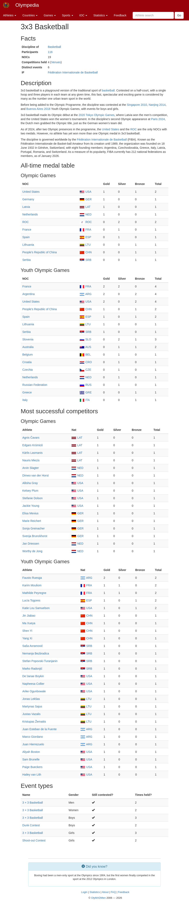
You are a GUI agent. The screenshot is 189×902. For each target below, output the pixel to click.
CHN (86, 252)
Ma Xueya (28, 623)
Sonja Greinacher (33, 528)
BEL (85, 354)
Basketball (54, 46)
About (105, 892)
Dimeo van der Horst (35, 475)
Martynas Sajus (32, 706)
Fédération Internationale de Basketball (73, 72)
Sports (67, 15)
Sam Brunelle (31, 759)
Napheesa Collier (33, 683)
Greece (27, 392)
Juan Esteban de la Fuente (39, 729)
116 (50, 52)
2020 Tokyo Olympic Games (96, 115)
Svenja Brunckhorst (34, 536)
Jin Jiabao (28, 615)
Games (50, 15)
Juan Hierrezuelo (33, 744)
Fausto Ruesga (32, 577)
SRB (85, 259)
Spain (26, 237)
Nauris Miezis (31, 460)
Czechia (27, 369)
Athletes (9, 15)
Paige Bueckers (32, 767)
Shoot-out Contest (34, 840)
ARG (85, 294)
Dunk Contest (31, 825)
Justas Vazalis (31, 714)
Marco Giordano (32, 736)
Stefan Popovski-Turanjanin (39, 661)
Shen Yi (27, 630)
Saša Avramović (32, 646)
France (26, 229)
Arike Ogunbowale (34, 691)
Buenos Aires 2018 (38, 108)
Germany (28, 199)
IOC (83, 15)
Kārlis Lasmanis (32, 452)
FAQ (113, 892)
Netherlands (30, 214)
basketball (108, 90)
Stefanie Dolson (32, 498)
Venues (56, 62)
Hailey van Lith (31, 774)
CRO (86, 362)
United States (110, 129)
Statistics (100, 15)
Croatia (27, 362)
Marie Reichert (31, 521)
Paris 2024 (158, 119)
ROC (133, 129)
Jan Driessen (30, 543)
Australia (27, 347)
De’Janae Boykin (33, 676)
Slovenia (27, 339)
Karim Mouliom (31, 585)
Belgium (27, 354)
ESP (85, 237)
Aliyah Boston (31, 751)
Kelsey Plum (30, 490)
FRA (85, 229)
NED (85, 214)
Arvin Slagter (30, 468)
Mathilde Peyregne (34, 593)
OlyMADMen (98, 897)
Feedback (120, 15)
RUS (85, 384)
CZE (85, 369)
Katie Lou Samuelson (36, 608)
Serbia (26, 259)
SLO (85, 339)
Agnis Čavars (30, 437)
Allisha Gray (30, 483)
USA (85, 191)
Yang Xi (27, 638)
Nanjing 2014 (157, 104)
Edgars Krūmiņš (32, 445)
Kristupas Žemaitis (34, 721)
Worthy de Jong (32, 551)
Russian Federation (34, 384)
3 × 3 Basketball (32, 802)
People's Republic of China (39, 252)
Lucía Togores (31, 600)
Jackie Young (30, 505)
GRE (86, 392)
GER (86, 199)
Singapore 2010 (137, 104)
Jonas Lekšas (31, 698)
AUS (85, 347)
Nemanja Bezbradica (35, 653)
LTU (85, 244)
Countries (30, 15)
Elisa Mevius (30, 513)
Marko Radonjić (32, 668)
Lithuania (28, 244)
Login (84, 892)
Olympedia (27, 5)
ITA (85, 400)
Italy (25, 400)
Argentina (28, 294)
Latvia (26, 206)
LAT (85, 206)
